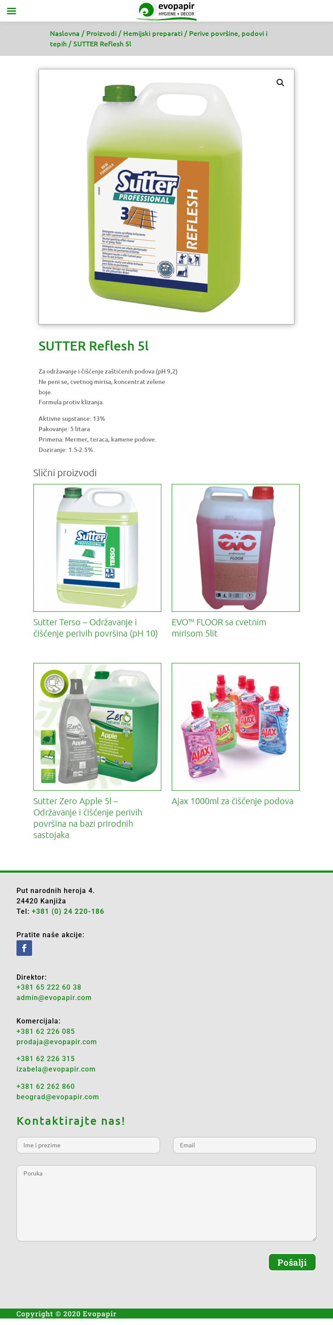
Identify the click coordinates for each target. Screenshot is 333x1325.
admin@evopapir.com (54, 998)
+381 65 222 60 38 (49, 987)
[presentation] (82, 1270)
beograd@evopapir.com (57, 1097)
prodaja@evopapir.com (56, 1042)
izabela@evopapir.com (56, 1069)
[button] (280, 83)
